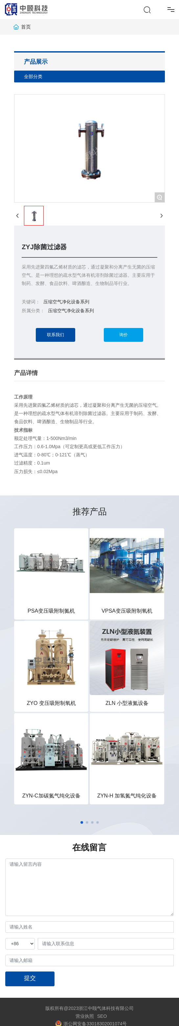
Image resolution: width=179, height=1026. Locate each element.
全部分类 (33, 76)
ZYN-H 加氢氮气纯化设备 (127, 795)
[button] (81, 822)
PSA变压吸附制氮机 (51, 611)
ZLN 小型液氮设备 (126, 703)
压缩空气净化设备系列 (71, 310)
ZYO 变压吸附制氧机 (51, 703)
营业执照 (85, 1016)
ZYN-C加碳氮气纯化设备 (51, 795)
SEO (102, 1016)
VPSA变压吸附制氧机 (126, 611)
